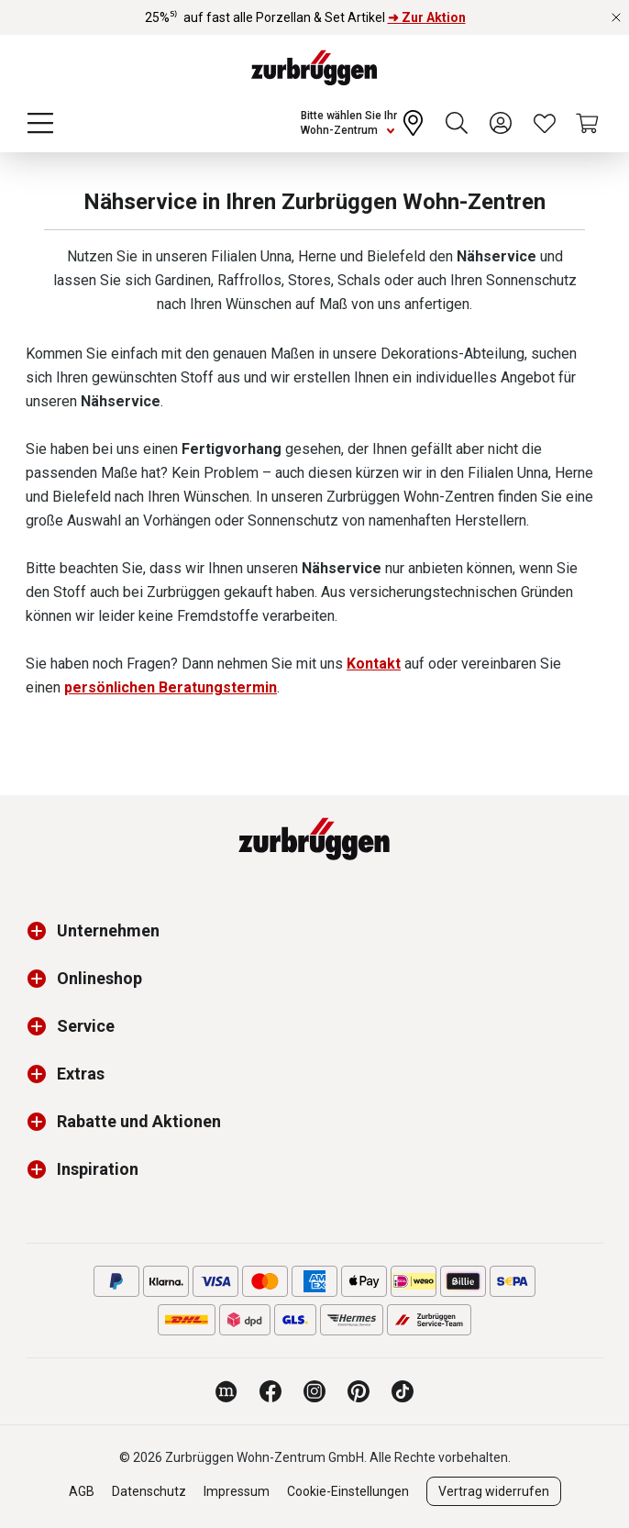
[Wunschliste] (544, 123)
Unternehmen (108, 930)
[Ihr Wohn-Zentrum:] (364, 123)
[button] (41, 931)
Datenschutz (149, 1491)
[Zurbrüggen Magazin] (226, 1391)
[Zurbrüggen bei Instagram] (314, 1391)
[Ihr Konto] (500, 123)
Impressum (237, 1491)
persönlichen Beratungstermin (170, 687)
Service (86, 1025)
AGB (81, 1491)
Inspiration (97, 1169)
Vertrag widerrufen (493, 1491)
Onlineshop (99, 978)
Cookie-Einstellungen (348, 1491)
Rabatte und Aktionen (139, 1121)
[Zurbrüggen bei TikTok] (403, 1391)
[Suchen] (456, 123)
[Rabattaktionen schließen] (616, 17)
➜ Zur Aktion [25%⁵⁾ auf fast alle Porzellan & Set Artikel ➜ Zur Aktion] (427, 17)
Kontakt (374, 663)
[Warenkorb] (588, 123)
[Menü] (40, 123)
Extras (81, 1073)
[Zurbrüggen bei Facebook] (270, 1391)
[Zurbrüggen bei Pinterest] (359, 1391)
